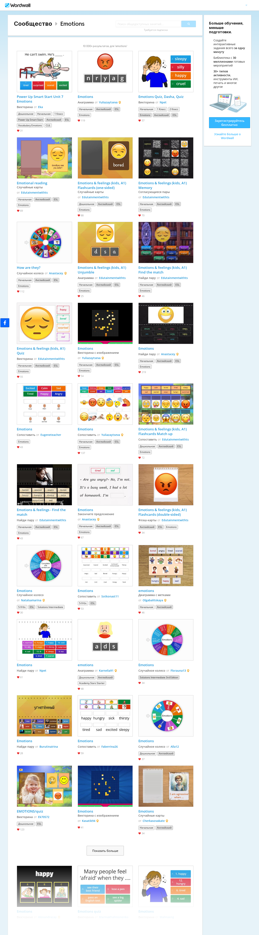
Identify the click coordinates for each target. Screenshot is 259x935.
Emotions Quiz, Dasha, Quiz (161, 96)
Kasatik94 (88, 821)
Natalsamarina (31, 600)
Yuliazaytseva (108, 102)
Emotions (72, 23)
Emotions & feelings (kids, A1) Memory (163, 185)
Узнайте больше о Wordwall (227, 136)
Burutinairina (48, 746)
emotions (146, 590)
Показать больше (105, 851)
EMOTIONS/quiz (30, 811)
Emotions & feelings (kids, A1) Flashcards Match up (163, 431)
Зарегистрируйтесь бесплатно (229, 123)
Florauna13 (178, 670)
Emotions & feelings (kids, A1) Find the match (163, 269)
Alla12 (175, 746)
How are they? (28, 267)
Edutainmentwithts (34, 192)
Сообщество (33, 23)
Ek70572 (43, 817)
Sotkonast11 (110, 596)
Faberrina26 (109, 746)
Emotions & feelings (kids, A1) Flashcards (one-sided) (102, 185)
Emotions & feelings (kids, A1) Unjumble (102, 269)
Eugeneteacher (50, 435)
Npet (163, 102)
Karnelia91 (106, 670)
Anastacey (56, 273)
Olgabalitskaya (153, 600)
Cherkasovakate (154, 821)
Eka (40, 107)
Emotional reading (32, 183)
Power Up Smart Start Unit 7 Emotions (40, 99)
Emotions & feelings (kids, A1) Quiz (41, 350)
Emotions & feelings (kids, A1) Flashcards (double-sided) (163, 512)
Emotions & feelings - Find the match (42, 512)
